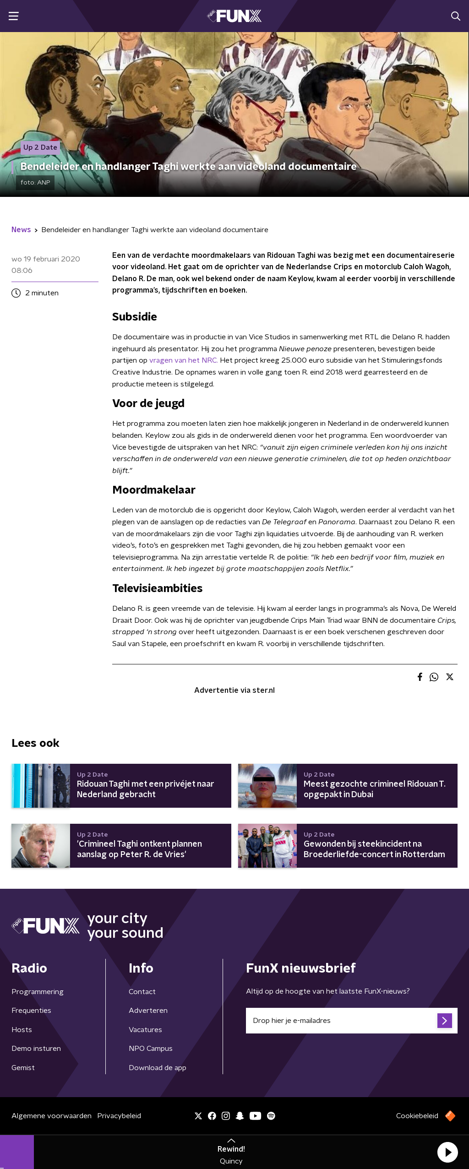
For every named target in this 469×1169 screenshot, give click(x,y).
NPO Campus (151, 1048)
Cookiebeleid (417, 1116)
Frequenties (31, 1010)
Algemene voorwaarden (51, 1116)
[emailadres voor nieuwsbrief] (352, 1020)
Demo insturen (36, 1048)
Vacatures (145, 1029)
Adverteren (148, 1010)
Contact (142, 991)
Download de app (157, 1067)
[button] (447, 1152)
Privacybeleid (119, 1116)
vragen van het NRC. (183, 360)
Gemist (23, 1067)
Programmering (37, 991)
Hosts (21, 1029)
